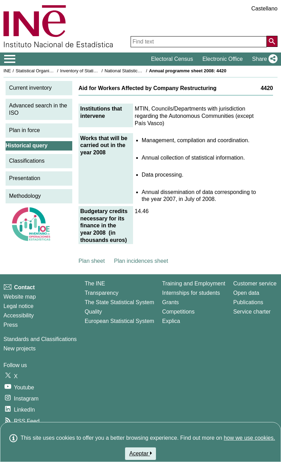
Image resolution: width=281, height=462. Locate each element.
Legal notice (18, 306)
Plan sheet (91, 261)
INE (7, 70)
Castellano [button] (264, 8)
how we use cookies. (249, 438)
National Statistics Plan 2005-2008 (139, 70)
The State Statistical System (119, 302)
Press (10, 325)
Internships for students (191, 293)
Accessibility (18, 315)
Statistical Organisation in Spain (47, 70)
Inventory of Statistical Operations (93, 70)
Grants (170, 302)
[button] (263, 59)
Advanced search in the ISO (38, 109)
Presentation (24, 178)
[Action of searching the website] (272, 41)
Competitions (178, 312)
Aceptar (140, 453)
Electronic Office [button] (223, 59)
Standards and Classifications (40, 339)
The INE (95, 283)
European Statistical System (119, 321)
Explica (171, 321)
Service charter (252, 312)
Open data (246, 293)
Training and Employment (193, 283)
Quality (93, 312)
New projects (19, 348)
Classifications (26, 161)
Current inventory (30, 88)
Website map (19, 297)
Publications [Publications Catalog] (248, 302)
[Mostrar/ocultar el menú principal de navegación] (9, 59)
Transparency (101, 293)
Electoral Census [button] (172, 59)
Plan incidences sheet (141, 261)
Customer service (254, 283)
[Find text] (199, 41)
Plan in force (24, 130)
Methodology (25, 196)
